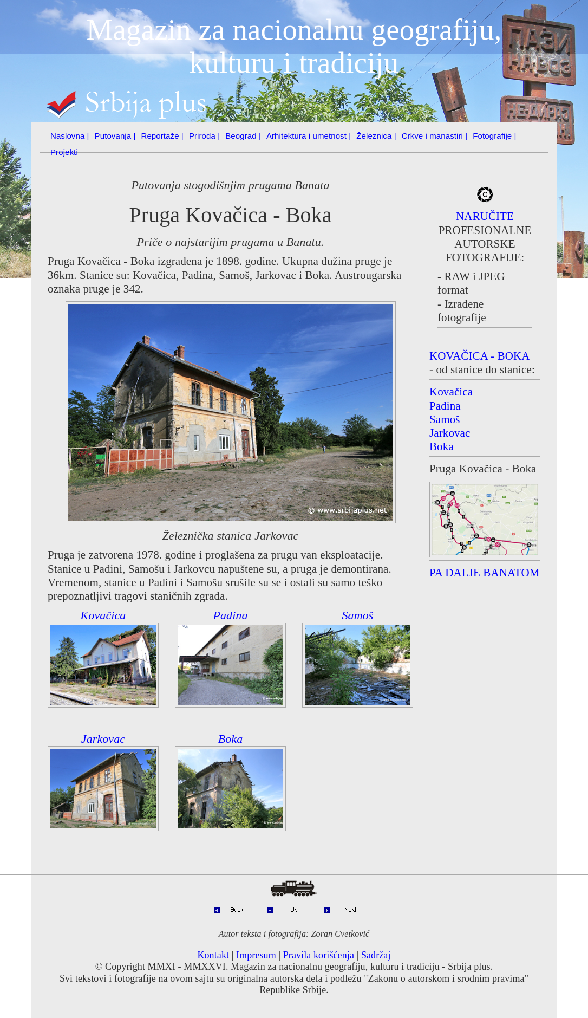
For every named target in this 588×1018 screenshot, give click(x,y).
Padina (230, 615)
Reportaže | (162, 135)
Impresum (256, 955)
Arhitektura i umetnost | (308, 135)
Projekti (64, 152)
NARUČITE (485, 216)
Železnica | (376, 135)
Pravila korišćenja (318, 955)
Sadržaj (376, 955)
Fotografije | (494, 135)
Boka (230, 738)
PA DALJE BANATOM (484, 572)
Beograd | (243, 135)
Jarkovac (103, 738)
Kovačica (103, 615)
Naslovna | (69, 135)
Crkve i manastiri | (435, 135)
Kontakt (213, 955)
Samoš (358, 615)
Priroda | (204, 135)
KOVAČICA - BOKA (479, 355)
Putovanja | (115, 135)
